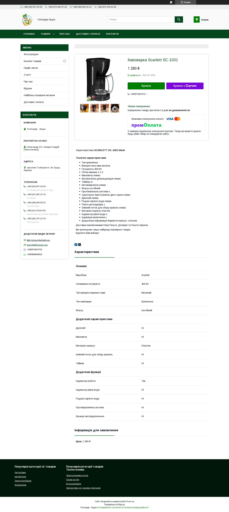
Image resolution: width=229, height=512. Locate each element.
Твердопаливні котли (77, 475)
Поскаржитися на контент (110, 507)
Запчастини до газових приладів (83, 488)
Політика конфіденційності (135, 507)
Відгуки (28, 88)
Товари (45, 34)
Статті (27, 74)
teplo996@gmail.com (37, 245)
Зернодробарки (23, 481)
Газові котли (72, 479)
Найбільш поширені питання (39, 95)
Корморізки (20, 485)
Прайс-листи (31, 68)
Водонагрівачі (73, 484)
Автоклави (20, 472)
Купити (146, 85)
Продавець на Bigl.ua (114, 504)
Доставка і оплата (88, 34)
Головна (29, 34)
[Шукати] (179, 19)
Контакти (112, 34)
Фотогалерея (31, 54)
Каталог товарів (32, 61)
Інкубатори (20, 476)
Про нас (65, 34)
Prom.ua (130, 501)
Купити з (184, 85)
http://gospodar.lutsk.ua (38, 240)
